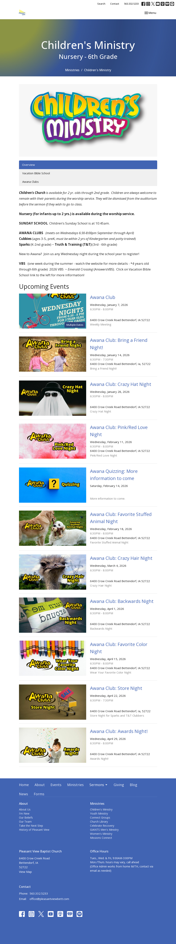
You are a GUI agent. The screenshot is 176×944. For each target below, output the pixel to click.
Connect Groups (100, 817)
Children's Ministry (101, 809)
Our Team (25, 821)
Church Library (99, 821)
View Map (25, 872)
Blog (133, 784)
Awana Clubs (30, 182)
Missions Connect (101, 838)
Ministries (72, 70)
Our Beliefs (26, 817)
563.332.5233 (131, 3)
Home (24, 784)
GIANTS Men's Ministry (104, 829)
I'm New (24, 813)
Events (55, 784)
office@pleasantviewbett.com (49, 899)
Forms (39, 794)
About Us (25, 809)
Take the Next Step (31, 825)
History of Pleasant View (34, 829)
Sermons (98, 784)
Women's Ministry (101, 833)
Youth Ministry (99, 813)
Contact (114, 3)
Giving (119, 784)
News (23, 794)
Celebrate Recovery (102, 825)
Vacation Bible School (36, 173)
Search (101, 3)
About (40, 784)
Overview (28, 165)
